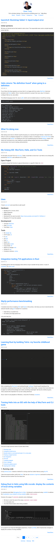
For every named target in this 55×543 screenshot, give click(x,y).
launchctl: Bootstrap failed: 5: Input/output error (22, 20)
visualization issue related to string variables (14, 494)
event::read (11, 266)
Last (37, 537)
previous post (7, 471)
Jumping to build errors (10, 451)
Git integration (7, 456)
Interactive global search (10, 464)
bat (7, 238)
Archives (23, 541)
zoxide (12, 244)
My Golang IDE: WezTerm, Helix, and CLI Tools (21, 150)
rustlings (30, 386)
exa (6, 236)
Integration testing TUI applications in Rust (20, 259)
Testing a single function (10, 455)
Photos (23, 15)
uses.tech (7, 205)
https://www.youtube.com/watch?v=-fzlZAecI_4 (33, 216)
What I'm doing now (10, 129)
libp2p (24, 307)
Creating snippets (8, 460)
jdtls (22, 98)
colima (16, 251)
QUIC (19, 307)
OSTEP (12, 138)
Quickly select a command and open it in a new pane (17, 453)
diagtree (44, 138)
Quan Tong (27, 6)
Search (40, 15)
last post (19, 155)
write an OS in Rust (46, 136)
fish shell (9, 225)
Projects (18, 15)
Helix (10, 93)
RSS (33, 541)
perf (14, 308)
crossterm (3, 266)
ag (8, 242)
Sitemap (29, 541)
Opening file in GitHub (9, 466)
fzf (11, 245)
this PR (46, 471)
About (13, 15)
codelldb (45, 492)
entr (15, 247)
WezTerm (42, 91)
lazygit (7, 233)
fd (7, 240)
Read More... (50, 78)
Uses (3, 199)
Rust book (14, 386)
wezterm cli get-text (35, 474)
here (22, 474)
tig (10, 233)
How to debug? (8, 462)
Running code (7, 449)
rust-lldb (34, 527)
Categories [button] (29, 15)
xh (11, 234)
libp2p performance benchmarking (16, 301)
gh (10, 249)
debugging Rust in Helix (19, 492)
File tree (6, 458)
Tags (35, 15)
